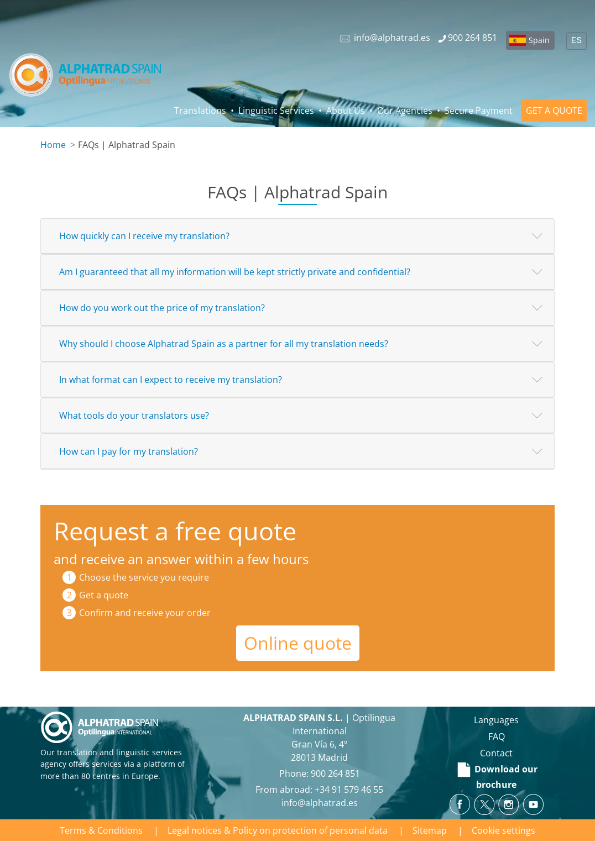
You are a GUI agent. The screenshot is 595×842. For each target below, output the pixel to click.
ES (576, 41)
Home (53, 145)
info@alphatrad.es (319, 803)
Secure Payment (479, 110)
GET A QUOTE (554, 110)
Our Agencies (404, 110)
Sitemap (430, 830)
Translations (200, 110)
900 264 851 (335, 773)
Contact (496, 753)
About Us (345, 110)
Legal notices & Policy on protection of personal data (278, 830)
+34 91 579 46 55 (349, 789)
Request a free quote (175, 531)
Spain (539, 40)
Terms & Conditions (101, 830)
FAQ (496, 736)
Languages (496, 720)
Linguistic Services (276, 110)
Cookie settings (503, 830)
